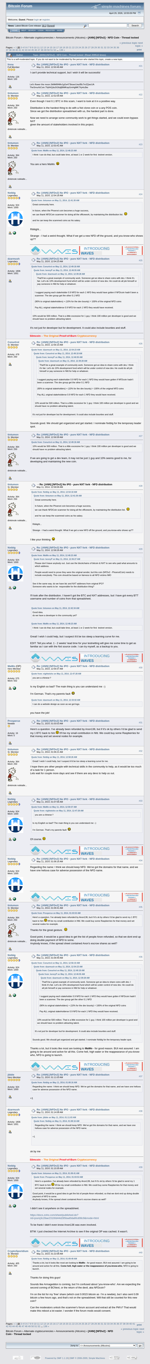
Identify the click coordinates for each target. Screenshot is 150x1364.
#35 (140, 907)
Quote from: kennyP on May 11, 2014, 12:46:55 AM (57, 270)
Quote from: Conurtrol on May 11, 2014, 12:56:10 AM (55, 963)
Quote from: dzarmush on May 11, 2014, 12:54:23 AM (55, 350)
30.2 (44, 26)
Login (40, 30)
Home (14, 30)
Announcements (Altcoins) (71, 37)
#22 (140, 94)
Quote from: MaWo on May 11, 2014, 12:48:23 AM (54, 151)
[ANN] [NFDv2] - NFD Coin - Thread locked (113, 37)
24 (80, 47)
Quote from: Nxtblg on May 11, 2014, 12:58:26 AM (54, 757)
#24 (140, 194)
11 (38, 47)
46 (35, 50)
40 (16, 50)
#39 (140, 1167)
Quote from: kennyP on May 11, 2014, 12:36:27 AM (57, 559)
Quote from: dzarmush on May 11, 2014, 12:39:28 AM (60, 274)
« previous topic (128, 42)
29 (95, 47)
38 (10, 50)
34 (111, 47)
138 (61, 50)
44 (29, 50)
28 (92, 47)
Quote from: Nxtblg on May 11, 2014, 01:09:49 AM (54, 1259)
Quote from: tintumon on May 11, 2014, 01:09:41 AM (55, 1173)
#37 (140, 1076)
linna (10, 64)
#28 (140, 486)
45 (32, 50)
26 (86, 47)
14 (48, 47)
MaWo (11, 666)
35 (114, 47)
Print (139, 49)
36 (118, 47)
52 (55, 50)
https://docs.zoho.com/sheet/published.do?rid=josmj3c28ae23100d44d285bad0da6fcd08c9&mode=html (64, 1216)
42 (23, 50)
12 (41, 47)
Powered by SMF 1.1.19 (56, 1358)
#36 (140, 957)
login (36, 19)
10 (35, 47)
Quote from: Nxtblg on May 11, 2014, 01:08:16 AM (54, 1082)
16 (54, 47)
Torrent (50, 26)
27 (89, 47)
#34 (140, 860)
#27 (140, 436)
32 (105, 47)
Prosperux (14, 720)
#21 (140, 66)
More (59, 30)
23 (76, 47)
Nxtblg (11, 192)
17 (57, 47)
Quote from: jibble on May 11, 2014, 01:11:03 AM (53, 1117)
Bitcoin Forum (13, 37)
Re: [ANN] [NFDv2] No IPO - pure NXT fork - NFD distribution (73, 64)
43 (26, 50)
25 (83, 47)
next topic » (139, 44)
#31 (140, 722)
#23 (140, 144)
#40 (140, 1252)
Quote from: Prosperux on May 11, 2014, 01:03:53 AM (56, 913)
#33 (140, 801)
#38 (140, 1111)
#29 (140, 549)
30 (98, 47)
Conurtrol (13, 342)
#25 (140, 260)
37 (7, 50)
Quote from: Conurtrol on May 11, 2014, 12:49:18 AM (55, 267)
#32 (140, 751)
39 (13, 50)
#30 (140, 667)
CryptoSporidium (18, 1251)
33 (108, 47)
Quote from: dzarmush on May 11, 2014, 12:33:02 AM (55, 700)
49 (45, 50)
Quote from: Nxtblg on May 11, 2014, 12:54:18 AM (54, 492)
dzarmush (14, 258)
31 (102, 47)
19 (63, 47)
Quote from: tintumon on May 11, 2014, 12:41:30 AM (55, 200)
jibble (11, 1074)
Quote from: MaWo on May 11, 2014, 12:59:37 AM (54, 807)
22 (73, 47)
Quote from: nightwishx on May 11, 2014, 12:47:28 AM (56, 674)
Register (50, 30)
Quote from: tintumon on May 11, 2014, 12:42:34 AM (55, 608)
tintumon (13, 93)
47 (39, 50)
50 (48, 50)
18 (60, 47)
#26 (140, 343)
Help (23, 30)
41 (20, 50)
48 (42, 50)
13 (45, 47)
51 (51, 50)
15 (51, 47)
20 (67, 47)
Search (32, 30)
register (46, 19)
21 (70, 47)
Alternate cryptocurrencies (39, 37)
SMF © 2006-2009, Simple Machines (87, 1358)
